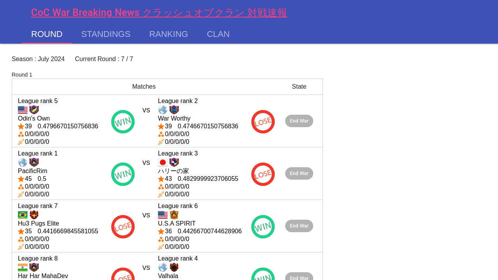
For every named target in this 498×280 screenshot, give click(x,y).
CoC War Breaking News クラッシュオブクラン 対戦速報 (159, 12)
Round (47, 34)
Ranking (168, 34)
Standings (106, 34)
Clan (218, 34)
